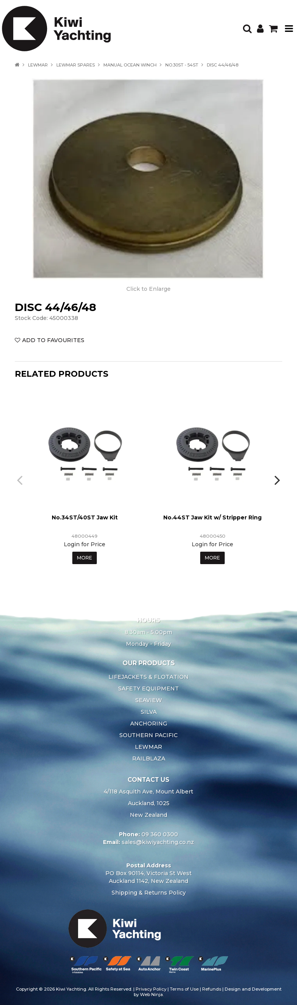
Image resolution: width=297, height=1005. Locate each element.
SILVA (149, 711)
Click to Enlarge (148, 288)
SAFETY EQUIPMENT (148, 688)
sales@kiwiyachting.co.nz (158, 842)
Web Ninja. (152, 994)
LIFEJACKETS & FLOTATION (148, 676)
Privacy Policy (151, 989)
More (84, 558)
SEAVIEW (148, 700)
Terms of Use (184, 989)
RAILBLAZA (148, 758)
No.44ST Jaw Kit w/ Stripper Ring (212, 517)
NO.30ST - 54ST (181, 65)
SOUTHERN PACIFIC (148, 735)
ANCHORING (148, 723)
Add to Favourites (53, 340)
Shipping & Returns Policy (149, 892)
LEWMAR (38, 65)
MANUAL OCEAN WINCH (130, 65)
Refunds (211, 989)
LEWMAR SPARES (75, 65)
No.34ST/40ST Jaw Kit (85, 517)
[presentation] (20, 480)
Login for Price (84, 544)
